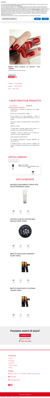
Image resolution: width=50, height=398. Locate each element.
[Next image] (39, 49)
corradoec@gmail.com (15, 379)
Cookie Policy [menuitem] (11, 363)
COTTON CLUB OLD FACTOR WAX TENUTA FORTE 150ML (22, 220)
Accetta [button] (45, 18)
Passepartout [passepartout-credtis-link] (28, 394)
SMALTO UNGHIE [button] (14, 161)
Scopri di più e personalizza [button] (9, 18)
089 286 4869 (25, 341)
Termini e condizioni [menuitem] (12, 365)
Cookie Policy (9, 397)
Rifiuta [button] (37, 18)
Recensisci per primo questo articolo (16, 70)
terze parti (21, 6)
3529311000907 (25, 165)
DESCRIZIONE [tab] (13, 105)
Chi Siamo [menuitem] (10, 358)
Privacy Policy (3, 397)
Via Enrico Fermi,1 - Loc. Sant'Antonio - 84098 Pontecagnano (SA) (24, 373)
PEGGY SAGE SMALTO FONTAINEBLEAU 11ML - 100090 (29, 167)
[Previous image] (10, 49)
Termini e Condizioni (16, 397)
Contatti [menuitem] (10, 367)
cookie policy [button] (19, 5)
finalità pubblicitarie (36, 9)
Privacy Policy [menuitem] (11, 360)
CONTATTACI (25, 335)
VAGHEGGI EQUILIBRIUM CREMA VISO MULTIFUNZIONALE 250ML (24, 185)
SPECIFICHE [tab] (29, 105)
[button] (25, 46)
